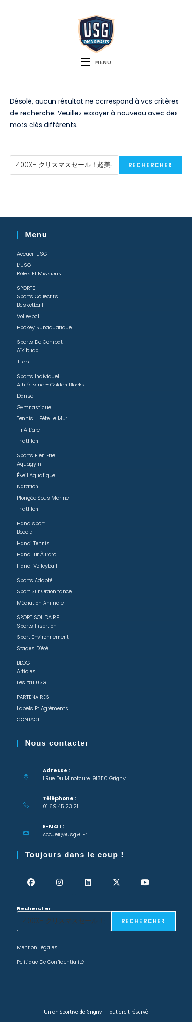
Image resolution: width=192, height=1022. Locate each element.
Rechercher (27, 152)
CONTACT (28, 719)
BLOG (23, 662)
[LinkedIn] (88, 882)
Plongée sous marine (43, 497)
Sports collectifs (37, 296)
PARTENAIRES (33, 697)
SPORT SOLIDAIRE (38, 617)
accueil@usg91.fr (65, 834)
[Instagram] (60, 882)
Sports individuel (38, 376)
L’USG (24, 265)
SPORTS (26, 288)
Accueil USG (32, 253)
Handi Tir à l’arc (36, 554)
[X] (117, 882)
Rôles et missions (39, 273)
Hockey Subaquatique (44, 327)
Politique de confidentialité (50, 962)
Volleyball (29, 316)
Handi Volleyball (37, 565)
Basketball (30, 305)
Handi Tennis (33, 543)
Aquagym (29, 464)
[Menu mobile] (96, 62)
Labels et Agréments (42, 708)
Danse (25, 396)
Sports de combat (40, 342)
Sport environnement (43, 637)
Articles (26, 671)
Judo (23, 361)
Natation (27, 486)
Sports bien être (36, 455)
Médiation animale (40, 602)
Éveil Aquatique (36, 475)
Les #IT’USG (31, 682)
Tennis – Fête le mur (42, 418)
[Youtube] (145, 882)
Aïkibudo (27, 350)
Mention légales (37, 947)
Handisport (31, 523)
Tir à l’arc (28, 429)
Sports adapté (34, 580)
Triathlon (27, 441)
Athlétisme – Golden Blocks (51, 384)
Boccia (25, 532)
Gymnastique (34, 407)
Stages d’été (32, 648)
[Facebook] (31, 882)
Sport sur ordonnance (44, 591)
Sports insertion (37, 625)
